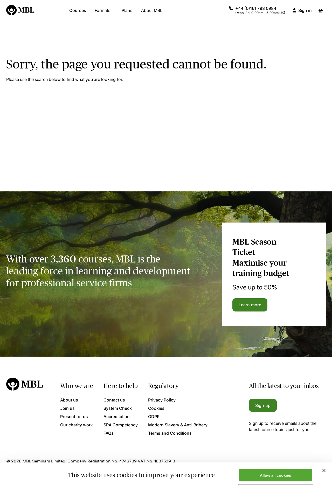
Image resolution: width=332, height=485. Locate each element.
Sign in (305, 13)
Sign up (263, 405)
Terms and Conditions (170, 433)
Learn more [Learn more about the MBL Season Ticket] (250, 304)
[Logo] (20, 13)
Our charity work (76, 424)
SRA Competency (120, 424)
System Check (117, 408)
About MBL (151, 13)
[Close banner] (324, 452)
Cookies (156, 408)
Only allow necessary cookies (275, 472)
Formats (102, 13)
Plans (127, 13)
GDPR (154, 416)
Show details (80, 472)
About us (69, 400)
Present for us (74, 416)
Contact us (114, 400)
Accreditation (116, 416)
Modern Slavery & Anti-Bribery (178, 424)
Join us (67, 408)
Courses (77, 13)
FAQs (108, 433)
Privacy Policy (162, 400)
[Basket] (320, 13)
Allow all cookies (275, 457)
